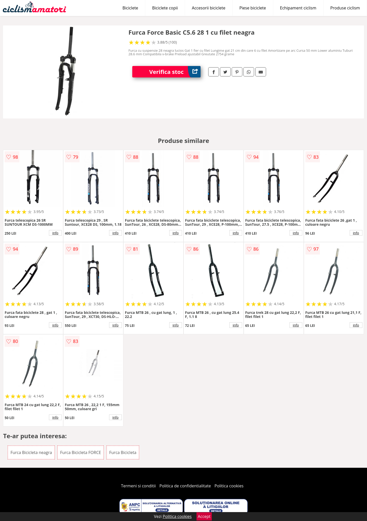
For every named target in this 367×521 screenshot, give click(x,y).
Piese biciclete (252, 8)
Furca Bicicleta (123, 452)
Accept (204, 516)
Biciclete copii (165, 8)
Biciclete (130, 8)
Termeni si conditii (138, 486)
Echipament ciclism (298, 8)
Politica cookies (229, 486)
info (55, 233)
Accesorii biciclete (208, 8)
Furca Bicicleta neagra (31, 452)
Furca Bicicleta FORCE (80, 452)
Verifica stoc (175, 71)
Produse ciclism (345, 8)
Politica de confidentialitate (185, 486)
